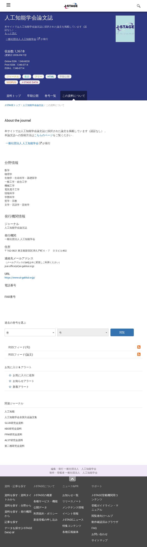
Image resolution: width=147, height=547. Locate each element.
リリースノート (71, 501)
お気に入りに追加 (23, 375)
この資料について (73, 96)
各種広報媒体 (70, 532)
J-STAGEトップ (12, 105)
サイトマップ (99, 540)
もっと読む (11, 33)
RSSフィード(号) (74, 347)
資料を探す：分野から (18, 505)
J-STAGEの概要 (42, 495)
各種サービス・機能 (45, 501)
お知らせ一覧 (70, 495)
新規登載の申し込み (45, 519)
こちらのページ (43, 135)
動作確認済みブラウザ (104, 522)
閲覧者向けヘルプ (102, 516)
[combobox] (30, 332)
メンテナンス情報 (73, 507)
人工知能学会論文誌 (33, 105)
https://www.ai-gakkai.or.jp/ (20, 277)
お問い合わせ (99, 534)
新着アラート (21, 386)
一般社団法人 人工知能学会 (21, 39)
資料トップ (14, 96)
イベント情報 (70, 513)
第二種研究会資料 (14, 446)
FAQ (94, 528)
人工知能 (10, 411)
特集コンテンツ (71, 525)
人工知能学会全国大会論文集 (21, 417)
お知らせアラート (23, 381)
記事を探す (11, 522)
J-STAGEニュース (73, 519)
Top (72, 478)
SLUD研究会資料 (14, 423)
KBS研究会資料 (13, 428)
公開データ (40, 507)
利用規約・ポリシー (45, 513)
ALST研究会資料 (14, 440)
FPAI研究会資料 (13, 434)
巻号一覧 (50, 96)
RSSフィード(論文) (74, 354)
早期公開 (32, 96)
